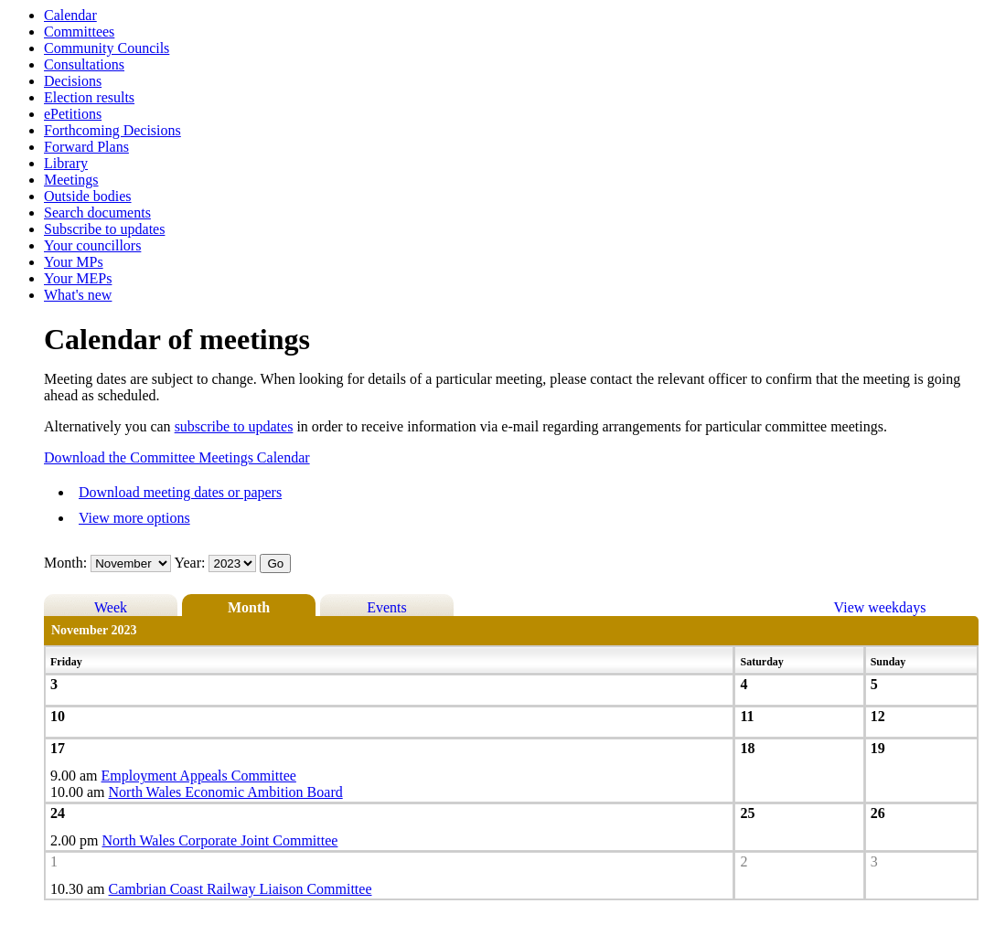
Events (387, 607)
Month (249, 607)
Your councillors (92, 245)
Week (110, 607)
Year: (192, 562)
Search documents (97, 212)
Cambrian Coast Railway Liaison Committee (240, 889)
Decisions (73, 81)
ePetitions (73, 114)
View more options (134, 518)
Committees (79, 31)
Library (66, 163)
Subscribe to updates (104, 229)
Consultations (84, 64)
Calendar (70, 15)
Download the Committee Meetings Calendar (177, 457)
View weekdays (880, 607)
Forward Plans (86, 146)
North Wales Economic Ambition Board (226, 792)
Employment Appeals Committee (199, 775)
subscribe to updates (234, 426)
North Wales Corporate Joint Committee (219, 840)
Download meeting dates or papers (180, 492)
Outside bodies (88, 196)
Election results (89, 97)
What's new (78, 295)
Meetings (71, 179)
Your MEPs (78, 278)
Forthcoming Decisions (112, 130)
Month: (65, 562)
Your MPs (73, 262)
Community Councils (106, 48)
